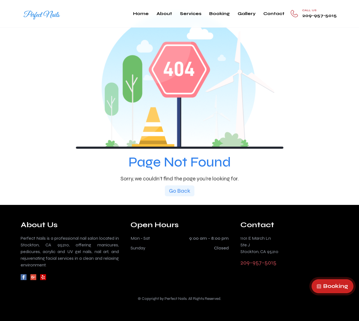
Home (141, 13)
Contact (274, 13)
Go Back (179, 190)
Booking (219, 13)
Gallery (247, 13)
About (164, 13)
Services (190, 13)
